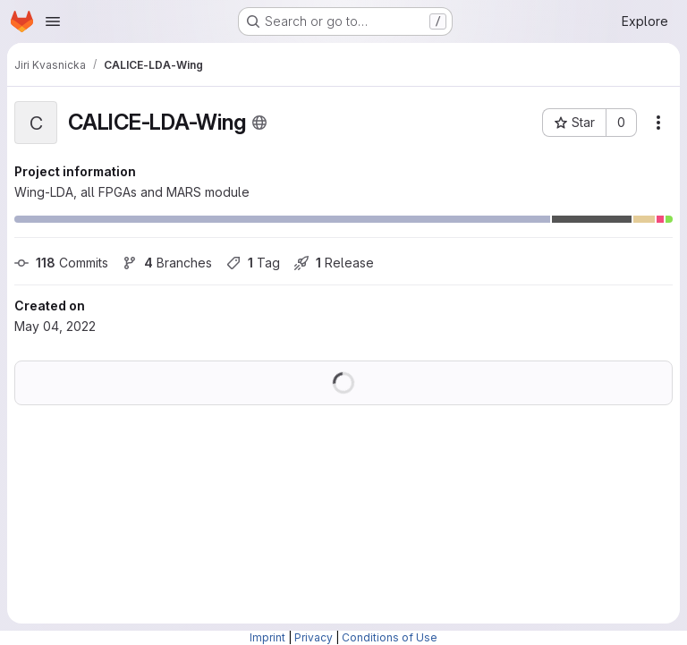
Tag (253, 262)
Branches (167, 262)
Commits (61, 262)
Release (334, 262)
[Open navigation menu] (52, 21)
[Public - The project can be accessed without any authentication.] (259, 122)
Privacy (313, 637)
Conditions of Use (389, 637)
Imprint (267, 637)
